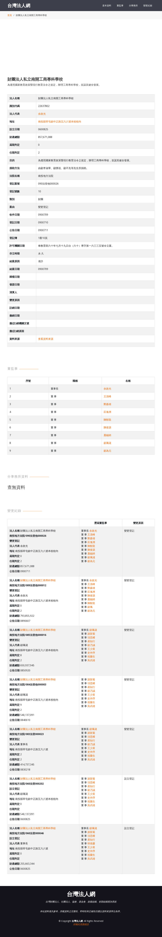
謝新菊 (91, 633)
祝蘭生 (91, 656)
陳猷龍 (107, 419)
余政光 (42, 113)
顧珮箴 (107, 443)
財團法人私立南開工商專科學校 (38, 580)
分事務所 (133, 5)
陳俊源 (107, 427)
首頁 (9, 15)
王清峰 (107, 396)
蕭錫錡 (107, 435)
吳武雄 (91, 660)
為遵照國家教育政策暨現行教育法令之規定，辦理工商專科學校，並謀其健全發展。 (54, 84)
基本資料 (106, 5)
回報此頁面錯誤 (81, 924)
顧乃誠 (91, 645)
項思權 (91, 637)
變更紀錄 (147, 5)
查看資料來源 (45, 339)
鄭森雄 (107, 404)
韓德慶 (91, 843)
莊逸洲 (107, 412)
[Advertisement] (81, 51)
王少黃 (91, 649)
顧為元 (107, 450)
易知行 (91, 641)
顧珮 (90, 607)
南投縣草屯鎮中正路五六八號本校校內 (59, 121)
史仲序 (91, 652)
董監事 (120, 5)
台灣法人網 (18, 5)
